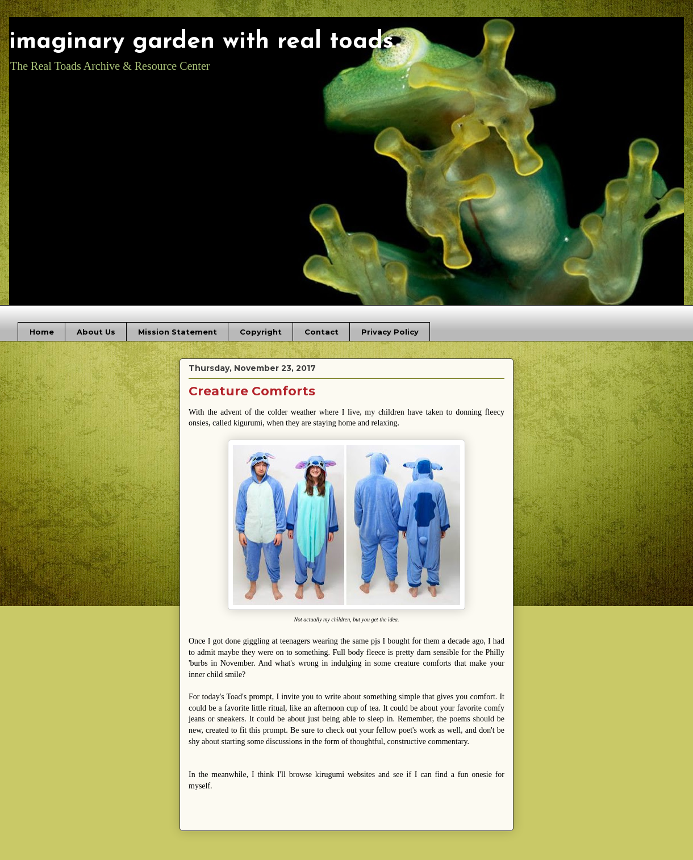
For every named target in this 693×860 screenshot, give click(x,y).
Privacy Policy (390, 331)
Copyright (261, 331)
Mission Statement (177, 331)
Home (42, 331)
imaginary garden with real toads (201, 42)
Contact (321, 331)
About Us (96, 331)
